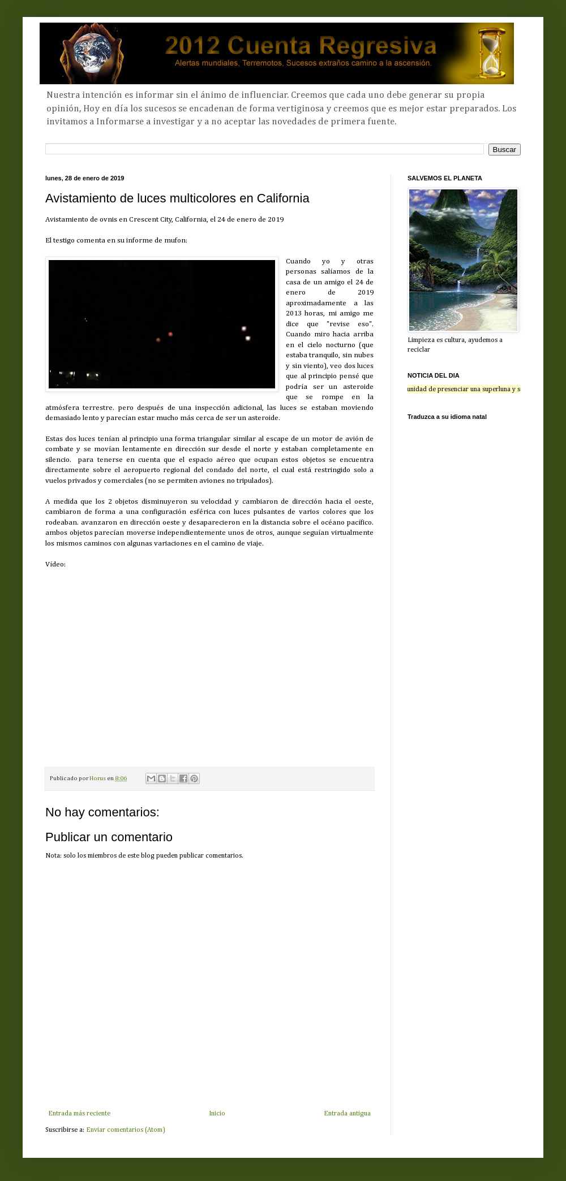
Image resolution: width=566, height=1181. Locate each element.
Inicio (217, 1113)
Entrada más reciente (79, 1113)
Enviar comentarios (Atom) (125, 1130)
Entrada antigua (347, 1113)
